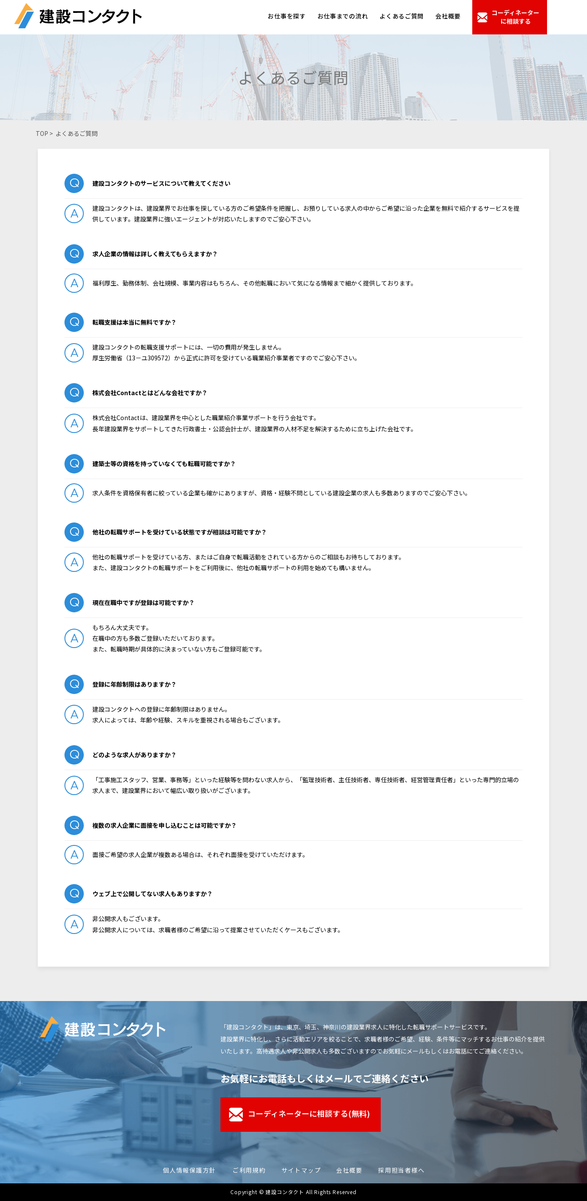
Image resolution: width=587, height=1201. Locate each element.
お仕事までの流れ (343, 16)
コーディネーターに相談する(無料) (309, 1113)
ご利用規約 (249, 1170)
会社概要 (448, 16)
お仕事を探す (287, 16)
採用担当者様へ (401, 1170)
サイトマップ (301, 1170)
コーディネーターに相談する (515, 16)
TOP (42, 133)
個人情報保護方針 (189, 1170)
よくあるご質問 (401, 16)
